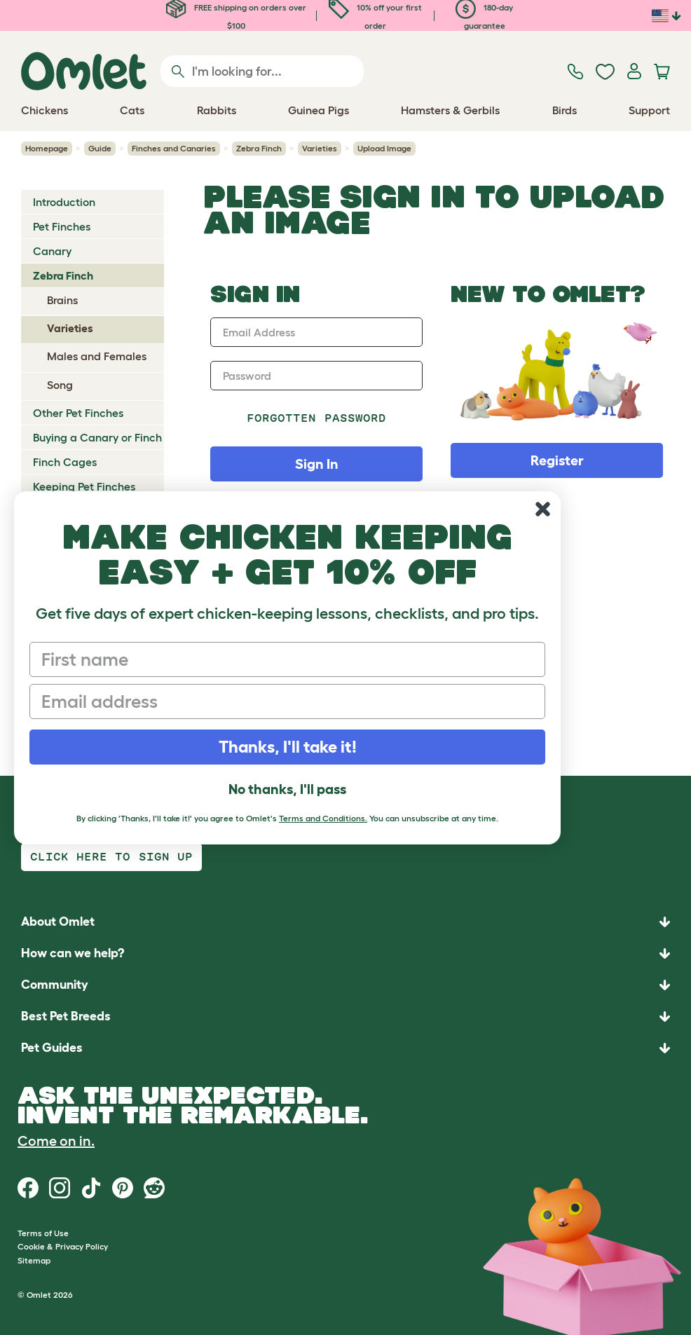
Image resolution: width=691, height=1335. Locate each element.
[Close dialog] (543, 509)
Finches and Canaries (174, 148)
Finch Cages (65, 462)
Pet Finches (61, 226)
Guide (99, 148)
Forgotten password (316, 418)
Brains (62, 300)
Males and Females (96, 356)
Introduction (64, 202)
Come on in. (56, 1141)
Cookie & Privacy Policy (63, 1246)
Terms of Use (43, 1233)
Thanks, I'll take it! (288, 746)
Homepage (46, 148)
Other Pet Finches (78, 412)
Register (557, 460)
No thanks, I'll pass (287, 789)
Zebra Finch (259, 148)
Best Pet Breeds (66, 1016)
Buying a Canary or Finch (97, 437)
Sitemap (34, 1260)
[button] (345, 1048)
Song (60, 384)
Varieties (319, 148)
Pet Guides (52, 1048)
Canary (52, 251)
